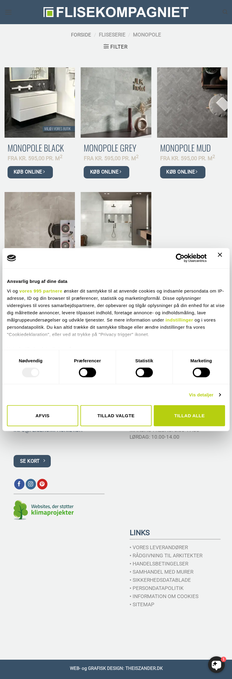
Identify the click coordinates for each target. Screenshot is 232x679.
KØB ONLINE (29, 172)
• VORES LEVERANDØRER (159, 547)
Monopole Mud (185, 147)
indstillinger (179, 319)
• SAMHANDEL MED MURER (161, 572)
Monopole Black (36, 147)
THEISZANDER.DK (144, 668)
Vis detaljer (201, 394)
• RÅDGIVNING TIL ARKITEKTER (166, 555)
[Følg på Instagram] (31, 484)
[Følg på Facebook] (19, 484)
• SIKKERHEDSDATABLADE (160, 580)
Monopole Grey (110, 147)
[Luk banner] (221, 258)
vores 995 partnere (40, 290)
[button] (8, 12)
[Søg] (225, 12)
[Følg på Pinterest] (42, 484)
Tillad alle (189, 415)
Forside (81, 35)
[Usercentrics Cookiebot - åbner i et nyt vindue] (180, 258)
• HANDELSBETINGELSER (159, 564)
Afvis (43, 415)
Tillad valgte (115, 415)
